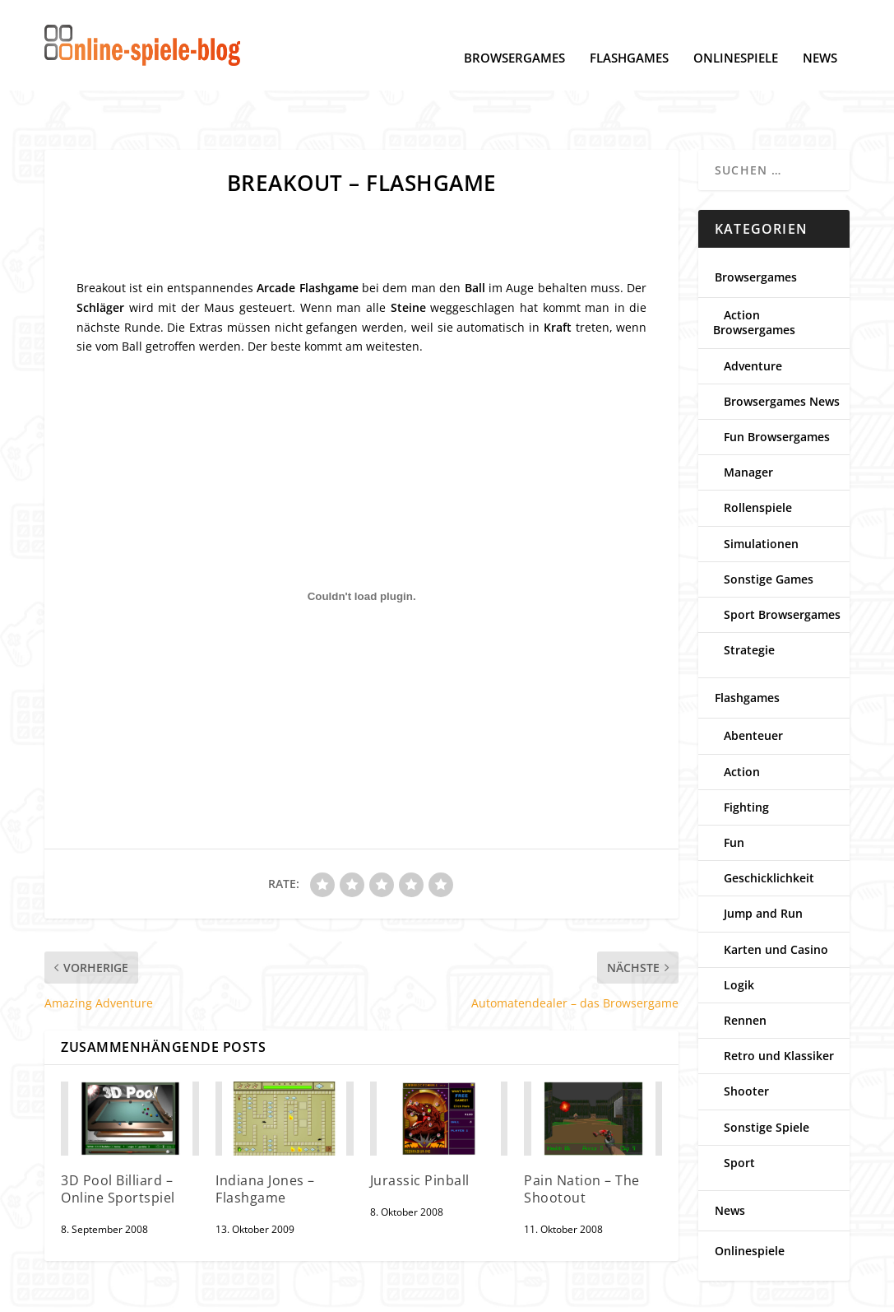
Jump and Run (763, 862)
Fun (734, 791)
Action (742, 720)
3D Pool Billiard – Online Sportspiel (118, 1138)
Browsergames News (782, 350)
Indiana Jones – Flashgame (265, 1138)
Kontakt (359, 1292)
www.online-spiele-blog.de (613, 1292)
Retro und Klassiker (779, 1004)
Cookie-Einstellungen (188, 1292)
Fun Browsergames (777, 385)
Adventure (753, 315)
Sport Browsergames (782, 563)
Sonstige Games (768, 528)
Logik (739, 934)
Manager (748, 421)
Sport (739, 1111)
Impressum (292, 1292)
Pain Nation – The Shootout (582, 1138)
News (820, 33)
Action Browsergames (754, 271)
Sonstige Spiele (766, 1076)
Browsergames (514, 33)
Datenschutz (79, 1292)
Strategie (749, 599)
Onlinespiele (735, 33)
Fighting (746, 756)
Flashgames (629, 33)
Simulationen (761, 492)
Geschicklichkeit (769, 827)
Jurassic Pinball (420, 1129)
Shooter (746, 1040)
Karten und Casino (776, 898)
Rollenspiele (758, 456)
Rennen (745, 969)
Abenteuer (753, 684)
